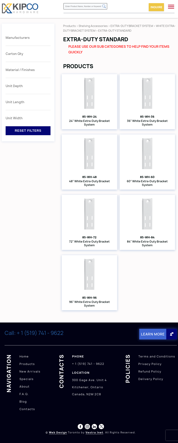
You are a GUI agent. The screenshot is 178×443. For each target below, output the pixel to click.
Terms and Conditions (156, 356)
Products (69, 26)
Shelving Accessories (93, 26)
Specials (26, 379)
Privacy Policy (150, 364)
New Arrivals (30, 371)
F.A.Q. (24, 394)
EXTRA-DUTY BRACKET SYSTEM (131, 26)
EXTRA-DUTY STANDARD (114, 31)
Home (24, 356)
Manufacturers (18, 38)
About (24, 386)
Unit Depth (14, 86)
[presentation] (171, 435)
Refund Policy (149, 371)
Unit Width (14, 118)
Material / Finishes (20, 70)
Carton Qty (14, 54)
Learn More (152, 334)
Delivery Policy (150, 379)
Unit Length (15, 102)
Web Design (58, 432)
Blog (23, 401)
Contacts (27, 409)
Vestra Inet (94, 432)
